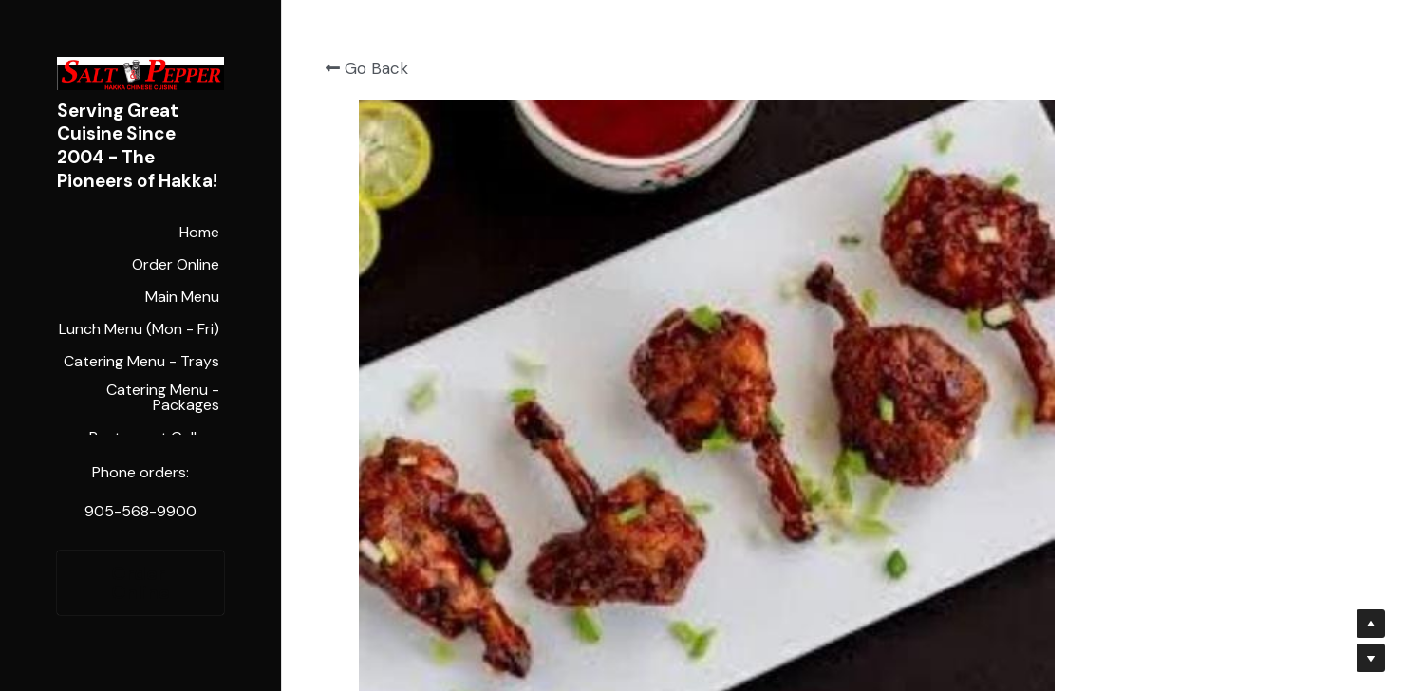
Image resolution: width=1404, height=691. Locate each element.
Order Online (140, 583)
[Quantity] (1163, 206)
